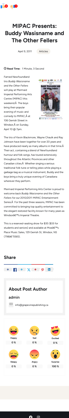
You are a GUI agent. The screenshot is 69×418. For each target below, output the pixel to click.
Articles (43, 51)
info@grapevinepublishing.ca (28, 304)
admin (14, 297)
